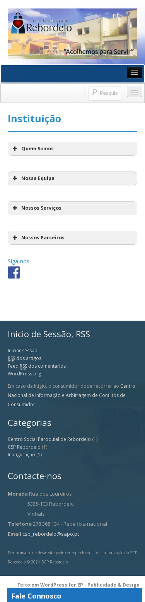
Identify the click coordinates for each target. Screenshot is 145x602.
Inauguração (21, 454)
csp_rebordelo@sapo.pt (50, 533)
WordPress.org (24, 373)
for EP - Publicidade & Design (104, 585)
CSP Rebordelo (24, 447)
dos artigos (24, 358)
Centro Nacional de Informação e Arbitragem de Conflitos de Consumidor (71, 395)
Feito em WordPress (42, 585)
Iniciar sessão (23, 350)
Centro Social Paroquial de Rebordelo (49, 439)
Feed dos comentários (37, 366)
